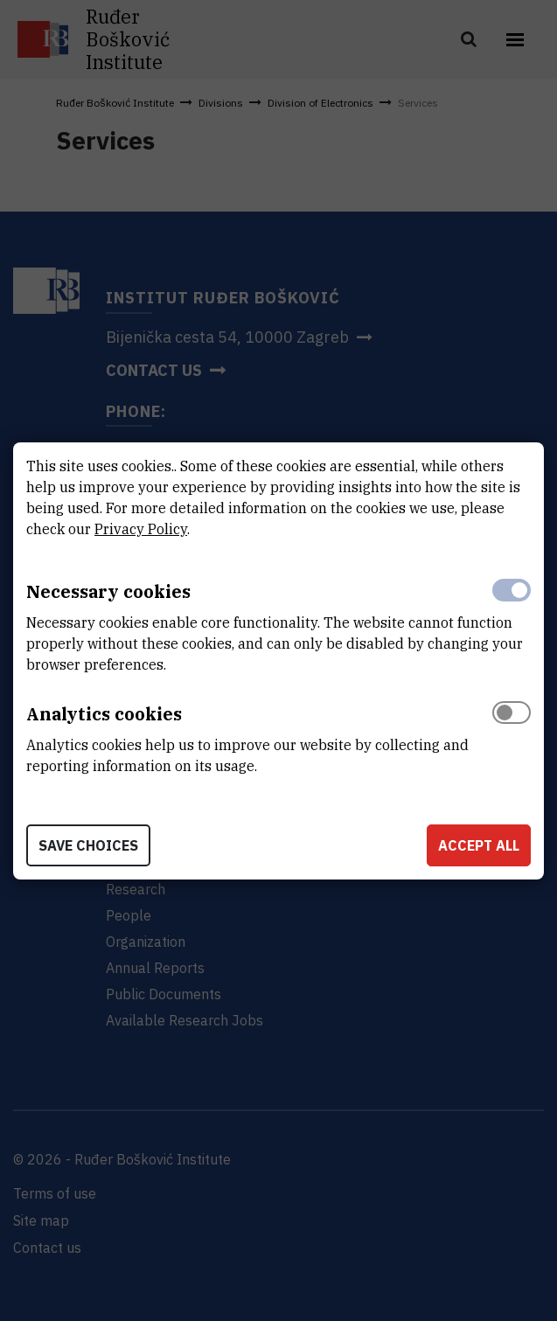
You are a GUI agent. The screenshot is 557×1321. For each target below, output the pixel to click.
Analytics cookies (104, 714)
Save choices (88, 845)
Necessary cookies (108, 591)
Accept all (478, 845)
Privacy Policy (140, 529)
